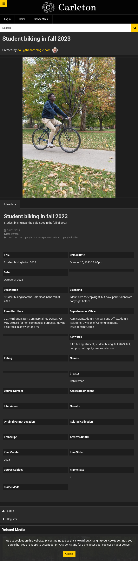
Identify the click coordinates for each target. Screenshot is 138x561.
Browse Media (41, 18)
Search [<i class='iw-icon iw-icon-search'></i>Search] (135, 27)
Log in (7, 18)
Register (9, 519)
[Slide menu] (3, 3)
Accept (69, 554)
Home (22, 18)
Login (8, 511)
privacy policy (63, 544)
